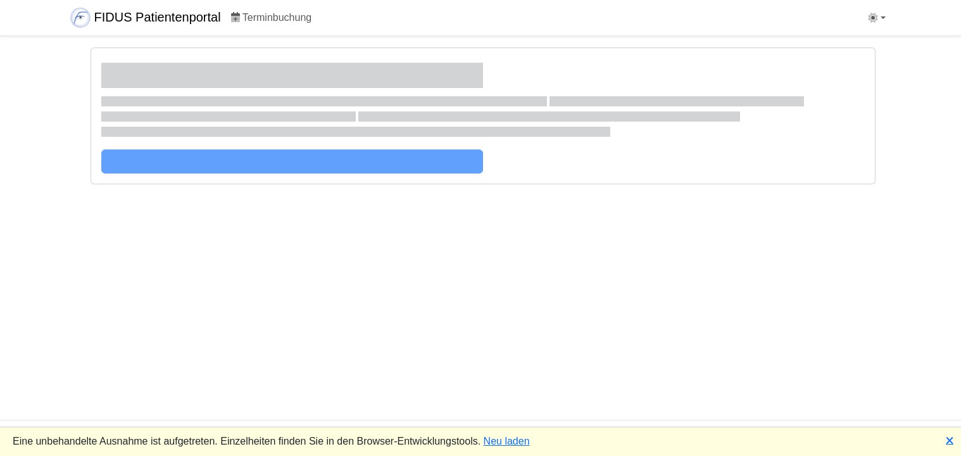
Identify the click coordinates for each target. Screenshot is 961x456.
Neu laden (507, 441)
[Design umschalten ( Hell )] (877, 18)
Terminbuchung (271, 17)
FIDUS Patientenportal (145, 18)
